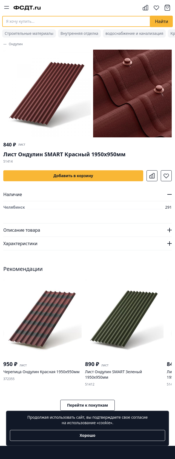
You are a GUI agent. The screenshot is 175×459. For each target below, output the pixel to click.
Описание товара (21, 230)
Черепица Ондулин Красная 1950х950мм (41, 371)
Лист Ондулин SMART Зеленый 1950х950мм (113, 374)
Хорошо (87, 435)
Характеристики (20, 243)
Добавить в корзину (73, 175)
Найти (161, 21)
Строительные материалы (29, 33)
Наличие (12, 194)
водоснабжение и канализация (134, 33)
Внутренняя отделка (79, 33)
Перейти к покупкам (87, 405)
